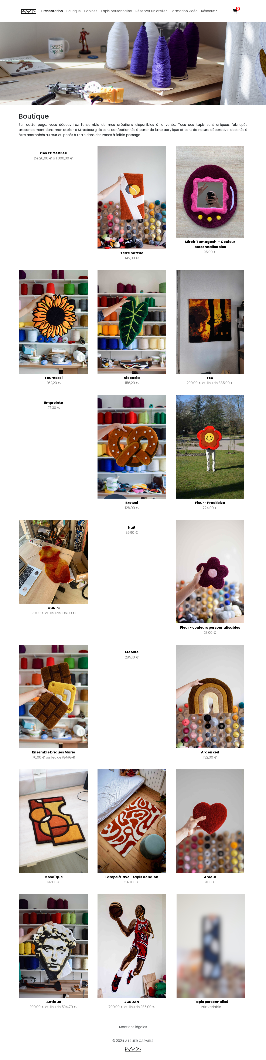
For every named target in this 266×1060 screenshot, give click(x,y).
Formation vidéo (184, 11)
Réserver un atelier (151, 11)
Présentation (52, 11)
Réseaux (208, 11)
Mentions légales (133, 1026)
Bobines (90, 11)
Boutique (73, 11)
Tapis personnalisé (116, 11)
